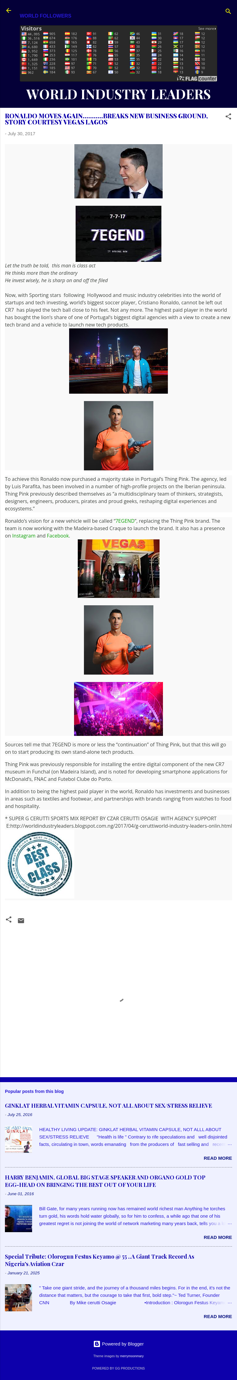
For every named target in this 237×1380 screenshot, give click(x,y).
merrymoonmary (131, 1356)
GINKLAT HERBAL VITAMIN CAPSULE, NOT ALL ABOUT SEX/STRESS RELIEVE (108, 1105)
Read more (218, 1158)
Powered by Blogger (118, 1343)
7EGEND (125, 521)
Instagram (23, 535)
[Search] (228, 12)
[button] (228, 117)
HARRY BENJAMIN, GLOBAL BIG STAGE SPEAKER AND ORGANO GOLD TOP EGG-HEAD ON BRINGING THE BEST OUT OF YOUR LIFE (105, 1181)
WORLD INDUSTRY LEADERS (118, 94)
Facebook (58, 535)
